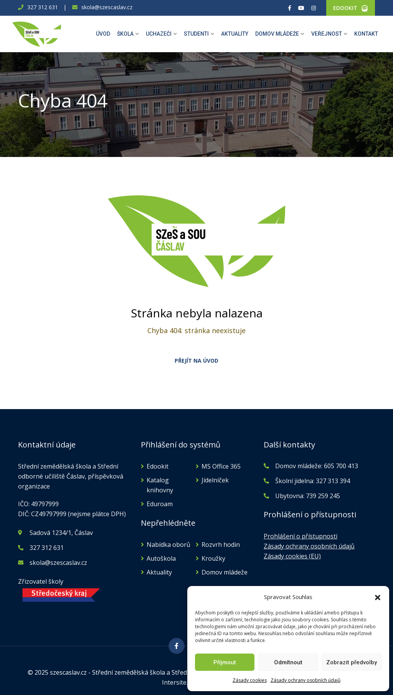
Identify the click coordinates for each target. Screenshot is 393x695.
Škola (125, 34)
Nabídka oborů (168, 544)
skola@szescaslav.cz (106, 7)
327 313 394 (333, 481)
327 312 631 (42, 7)
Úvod (103, 34)
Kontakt (366, 34)
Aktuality (234, 34)
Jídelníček (215, 480)
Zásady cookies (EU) (292, 556)
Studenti (196, 34)
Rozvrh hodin (220, 544)
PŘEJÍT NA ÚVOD (196, 360)
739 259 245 (323, 496)
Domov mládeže (277, 34)
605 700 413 (340, 466)
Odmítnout (288, 662)
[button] (377, 597)
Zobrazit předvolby (351, 662)
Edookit (157, 466)
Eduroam (160, 504)
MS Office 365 (221, 466)
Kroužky (213, 558)
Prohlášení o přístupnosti (300, 536)
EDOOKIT (345, 8)
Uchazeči (159, 34)
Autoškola (161, 558)
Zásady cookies (250, 680)
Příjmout (224, 662)
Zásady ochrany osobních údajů (305, 680)
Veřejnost (326, 34)
